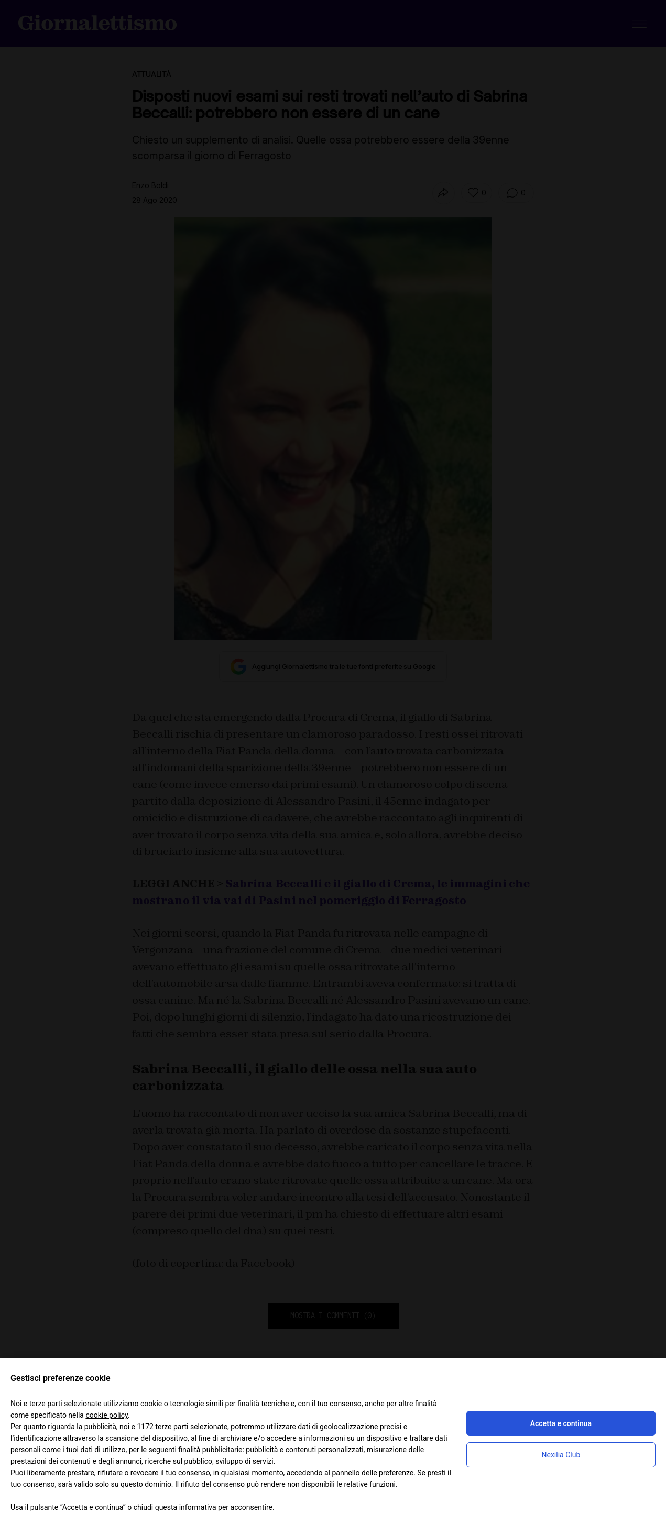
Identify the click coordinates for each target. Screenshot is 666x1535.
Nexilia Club (560, 1455)
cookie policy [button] (106, 1415)
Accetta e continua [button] (561, 1423)
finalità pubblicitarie (210, 1449)
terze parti (171, 1426)
